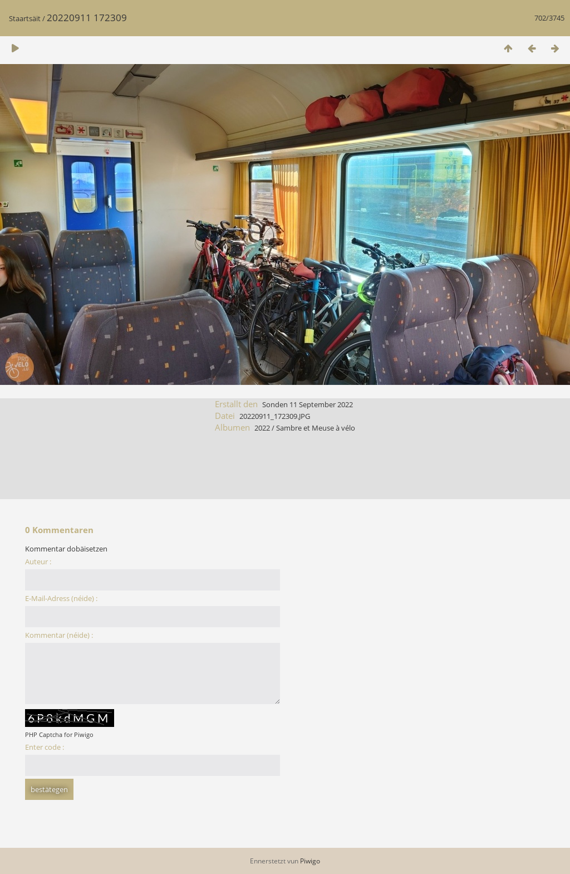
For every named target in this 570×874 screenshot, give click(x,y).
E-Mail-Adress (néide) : (61, 598)
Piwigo (310, 861)
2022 (262, 428)
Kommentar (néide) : (59, 635)
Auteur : (38, 561)
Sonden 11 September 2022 (307, 404)
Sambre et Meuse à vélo (315, 428)
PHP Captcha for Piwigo (59, 734)
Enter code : (44, 747)
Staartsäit (25, 18)
